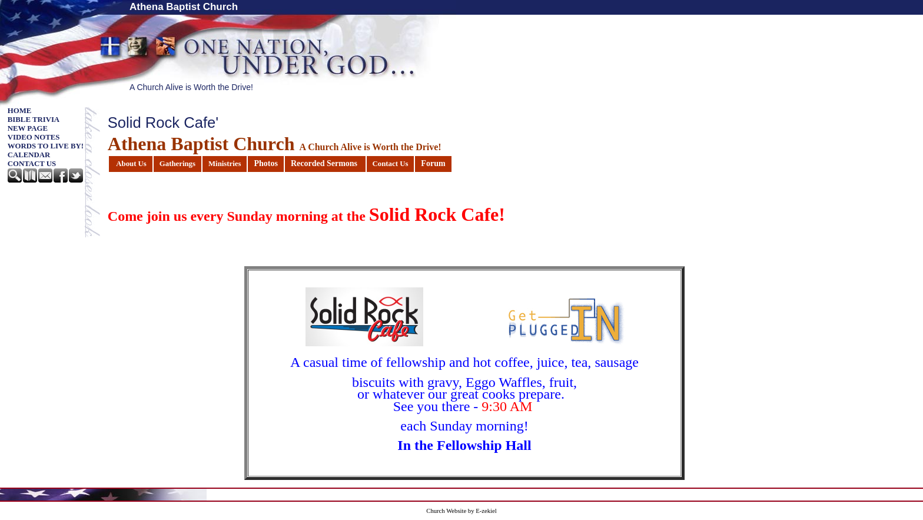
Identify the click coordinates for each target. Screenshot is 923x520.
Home (20, 111)
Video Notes (34, 137)
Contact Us (32, 164)
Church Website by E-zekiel (461, 511)
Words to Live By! (46, 146)
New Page (28, 128)
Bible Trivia (33, 119)
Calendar (29, 155)
